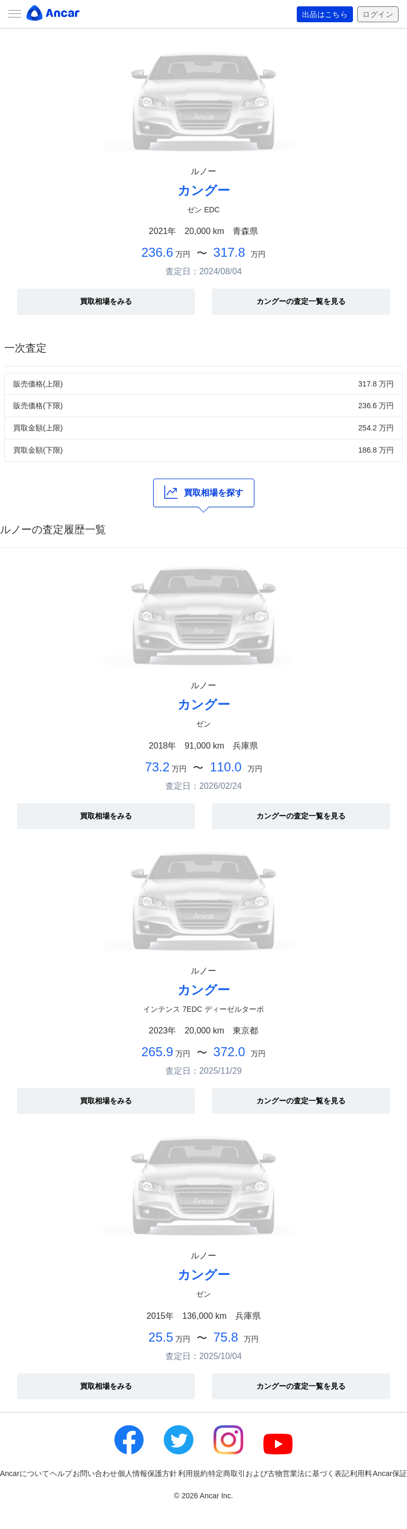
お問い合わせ (95, 1473)
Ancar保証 (390, 1473)
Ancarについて (24, 1473)
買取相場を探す (203, 492)
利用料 (361, 1473)
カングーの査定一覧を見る (301, 301)
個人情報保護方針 (147, 1473)
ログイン (377, 14)
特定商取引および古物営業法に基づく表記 (278, 1473)
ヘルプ (61, 1473)
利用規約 (193, 1473)
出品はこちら (325, 14)
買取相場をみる (106, 301)
